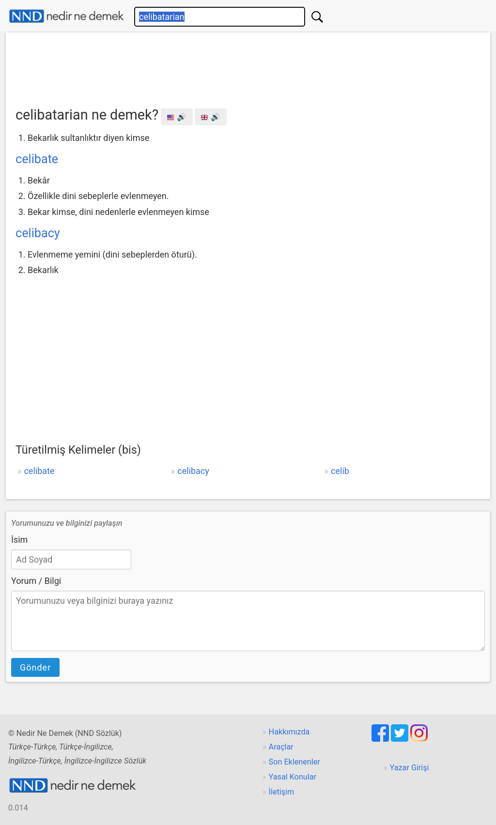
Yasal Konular (292, 776)
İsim (19, 540)
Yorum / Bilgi (36, 581)
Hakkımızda (289, 731)
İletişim (281, 791)
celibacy (38, 233)
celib (340, 471)
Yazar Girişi (409, 767)
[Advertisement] (248, 66)
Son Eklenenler (294, 761)
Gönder (35, 667)
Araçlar (281, 746)
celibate (37, 159)
